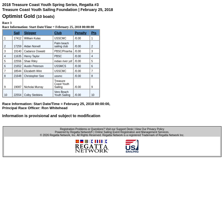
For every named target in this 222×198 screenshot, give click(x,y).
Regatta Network (60, 135)
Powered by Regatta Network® (74, 132)
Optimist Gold (18, 16)
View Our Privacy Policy (149, 129)
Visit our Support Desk (119, 129)
